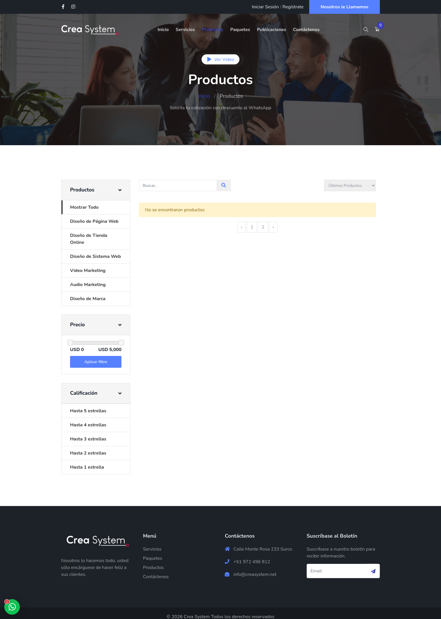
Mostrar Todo (84, 207)
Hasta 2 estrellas (88, 446)
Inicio (163, 29)
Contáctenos (306, 29)
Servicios (185, 29)
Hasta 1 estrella (87, 460)
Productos (212, 29)
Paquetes (240, 29)
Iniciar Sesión (265, 7)
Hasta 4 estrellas (88, 418)
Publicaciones (271, 29)
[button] (97, 190)
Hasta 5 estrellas (88, 404)
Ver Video (220, 59)
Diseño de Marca (87, 292)
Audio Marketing (88, 278)
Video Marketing (88, 263)
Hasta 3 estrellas (88, 432)
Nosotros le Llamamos (345, 7)
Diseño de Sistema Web (95, 249)
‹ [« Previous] (245, 227)
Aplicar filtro (97, 355)
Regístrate (293, 7)
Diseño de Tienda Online (96, 235)
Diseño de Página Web (94, 221)
